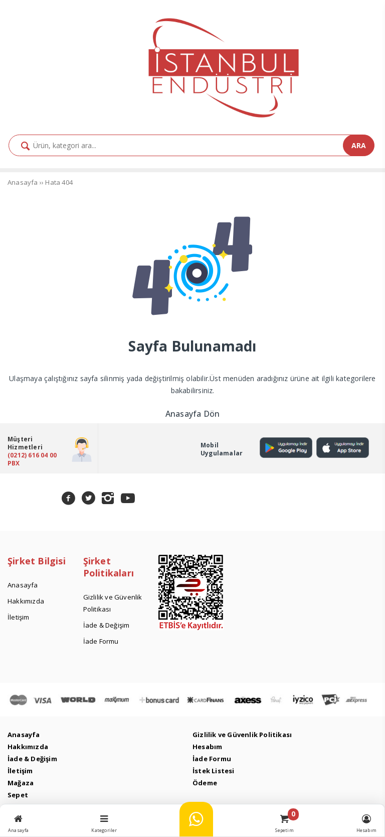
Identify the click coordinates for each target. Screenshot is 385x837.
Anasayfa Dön (192, 413)
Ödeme (204, 782)
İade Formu (211, 758)
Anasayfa (24, 734)
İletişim (20, 770)
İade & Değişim (32, 758)
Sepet (18, 794)
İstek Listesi (213, 770)
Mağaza (21, 782)
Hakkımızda (28, 746)
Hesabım (207, 746)
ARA (358, 145)
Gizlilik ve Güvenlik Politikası (242, 734)
